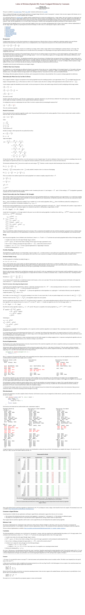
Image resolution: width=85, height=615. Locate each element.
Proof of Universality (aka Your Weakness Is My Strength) (18, 194)
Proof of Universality (10, 30)
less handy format (18, 11)
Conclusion (8, 36)
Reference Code (9, 35)
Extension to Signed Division (10, 526)
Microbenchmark (7, 395)
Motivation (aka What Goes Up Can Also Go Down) (16, 76)
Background (8, 26)
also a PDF (28, 11)
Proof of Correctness (10, 29)
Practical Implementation (11, 32)
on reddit (45, 11)
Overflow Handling (10, 31)
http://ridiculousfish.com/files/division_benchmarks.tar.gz (21, 524)
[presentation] (11, 45)
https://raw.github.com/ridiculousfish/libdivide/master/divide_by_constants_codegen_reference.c (45, 543)
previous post (20, 17)
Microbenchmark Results (11, 34)
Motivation (8, 28)
